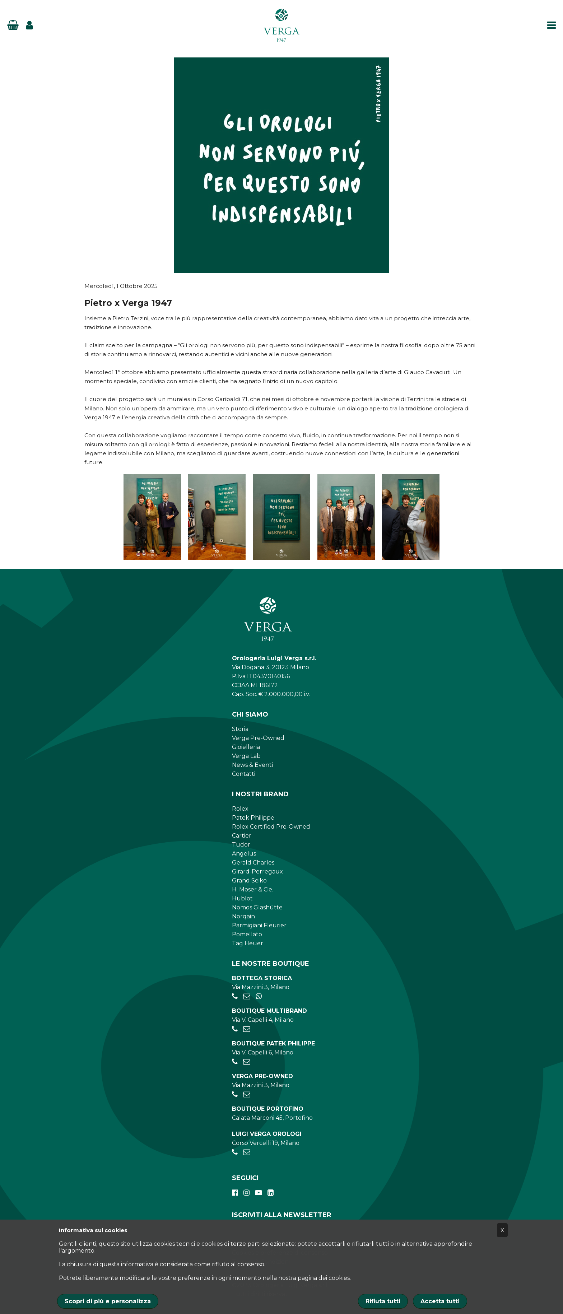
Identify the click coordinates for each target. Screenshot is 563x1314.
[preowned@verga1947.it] (246, 1094)
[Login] (29, 25)
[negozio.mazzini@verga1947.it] (246, 996)
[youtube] (258, 1193)
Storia (240, 729)
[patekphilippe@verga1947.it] (246, 1062)
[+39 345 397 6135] (259, 996)
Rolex (240, 808)
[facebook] (235, 1193)
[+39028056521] (235, 996)
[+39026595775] (235, 1062)
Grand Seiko (249, 880)
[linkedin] (270, 1193)
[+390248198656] (235, 1152)
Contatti (243, 773)
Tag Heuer (247, 943)
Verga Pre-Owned (258, 738)
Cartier (241, 835)
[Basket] (13, 25)
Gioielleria (246, 747)
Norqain (243, 916)
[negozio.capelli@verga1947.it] (246, 1029)
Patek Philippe (253, 817)
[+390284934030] (235, 1029)
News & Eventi (252, 764)
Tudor (241, 844)
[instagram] (246, 1193)
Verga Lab (246, 755)
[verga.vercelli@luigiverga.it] (246, 1152)
